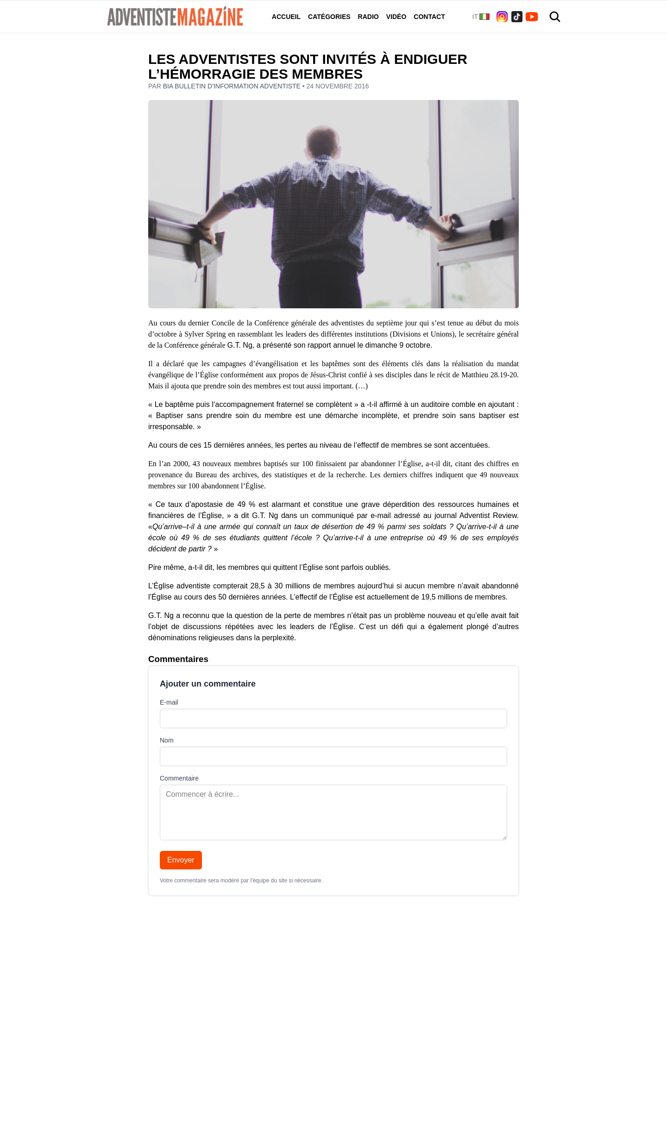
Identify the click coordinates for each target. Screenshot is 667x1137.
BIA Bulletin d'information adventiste (232, 86)
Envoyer (181, 860)
